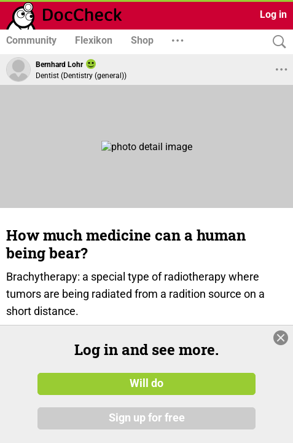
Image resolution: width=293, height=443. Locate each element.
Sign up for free (147, 424)
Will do (146, 390)
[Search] (276, 42)
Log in (273, 14)
